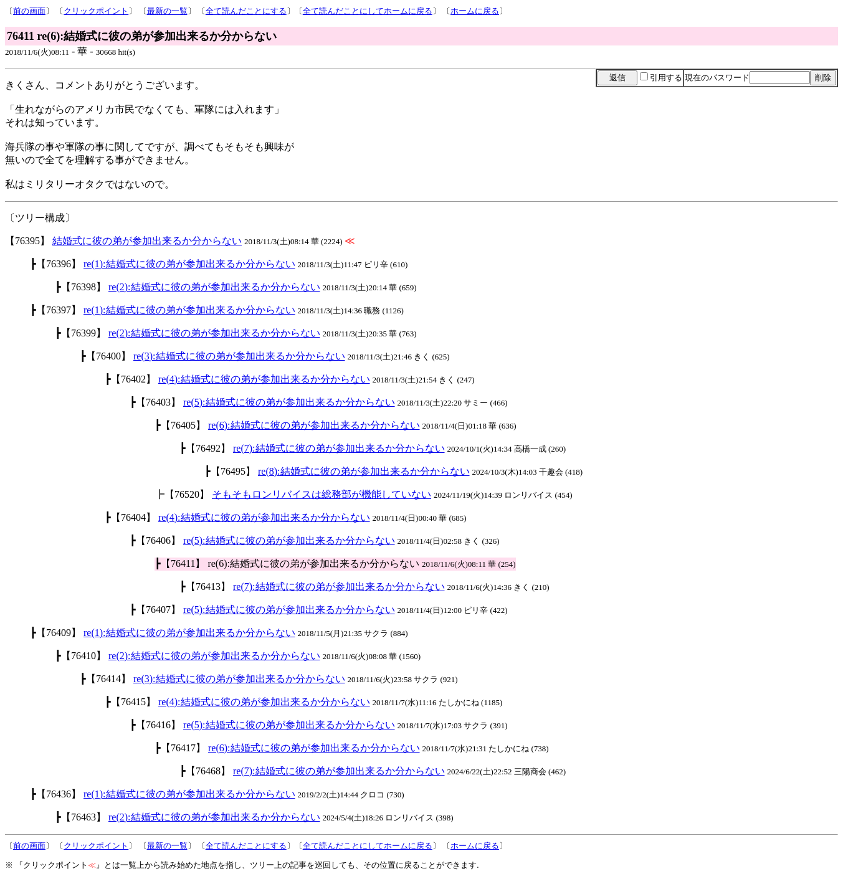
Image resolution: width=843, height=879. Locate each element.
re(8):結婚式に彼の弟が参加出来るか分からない (364, 471)
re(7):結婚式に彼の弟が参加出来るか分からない (339, 448)
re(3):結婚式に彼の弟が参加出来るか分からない (239, 356)
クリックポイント (96, 11)
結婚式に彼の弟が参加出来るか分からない (147, 240)
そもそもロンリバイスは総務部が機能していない (321, 494)
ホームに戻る (474, 11)
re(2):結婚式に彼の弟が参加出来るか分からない (214, 287)
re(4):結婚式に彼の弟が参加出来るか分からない (264, 379)
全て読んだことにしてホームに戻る (367, 11)
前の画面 (29, 11)
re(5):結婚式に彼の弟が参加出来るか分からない (289, 402)
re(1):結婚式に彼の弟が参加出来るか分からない (189, 264)
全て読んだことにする (246, 11)
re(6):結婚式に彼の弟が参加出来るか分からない (314, 425)
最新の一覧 (167, 11)
